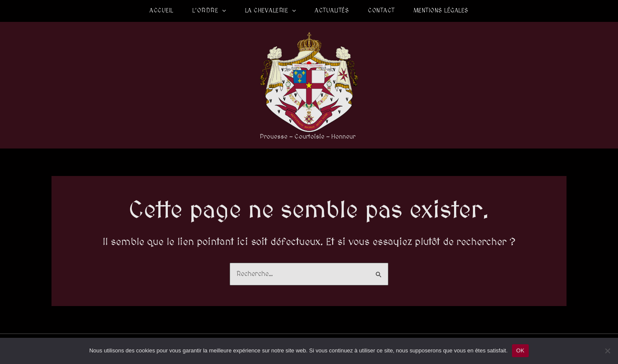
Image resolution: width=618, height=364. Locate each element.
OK (520, 350)
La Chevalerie (270, 11)
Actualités (332, 11)
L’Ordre (209, 11)
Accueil (161, 11)
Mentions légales (441, 11)
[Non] (607, 350)
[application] (222, 11)
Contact (381, 11)
